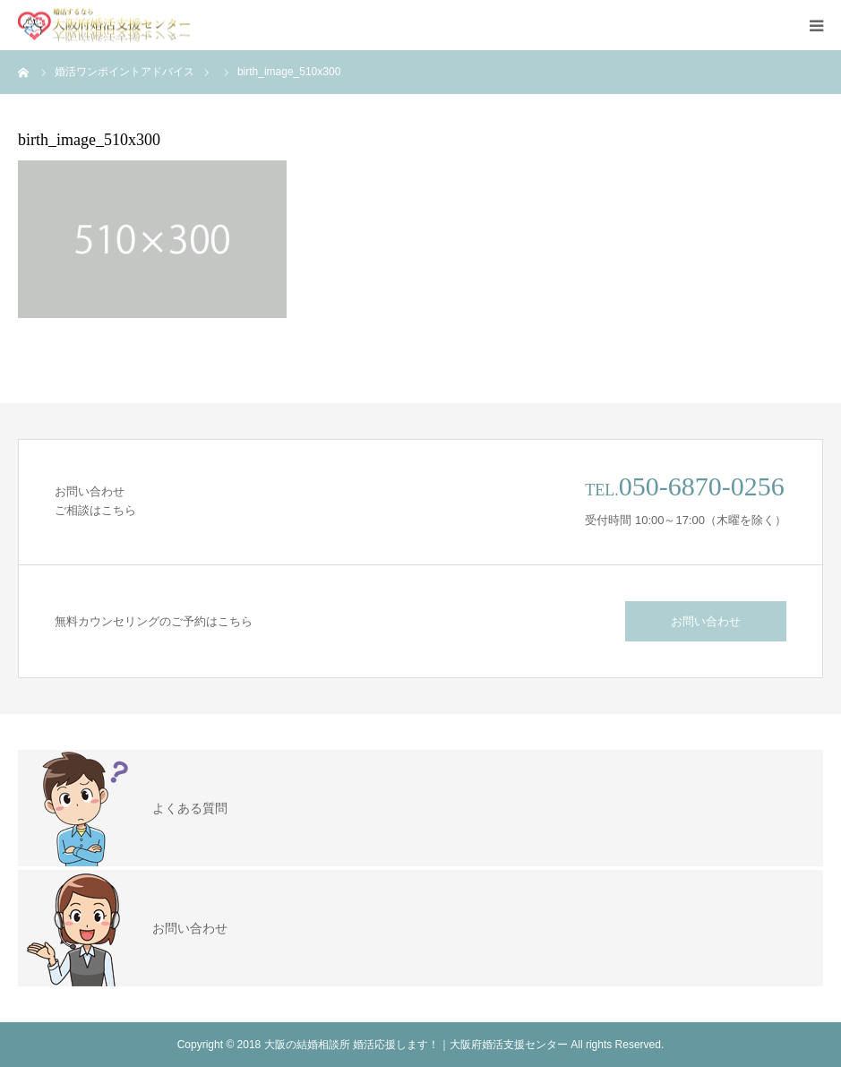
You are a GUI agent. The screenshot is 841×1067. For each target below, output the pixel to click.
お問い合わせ (706, 621)
